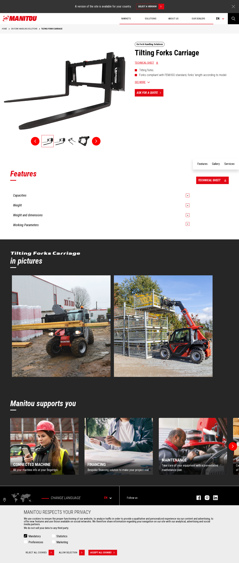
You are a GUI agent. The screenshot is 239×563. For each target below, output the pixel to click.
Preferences (35, 542)
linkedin (213, 497)
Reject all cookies (40, 552)
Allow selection (72, 552)
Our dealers (198, 18)
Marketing (62, 542)
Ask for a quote (150, 93)
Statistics (61, 536)
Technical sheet (144, 62)
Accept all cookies (103, 552)
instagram (205, 497)
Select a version (151, 6)
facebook (197, 497)
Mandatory (34, 536)
